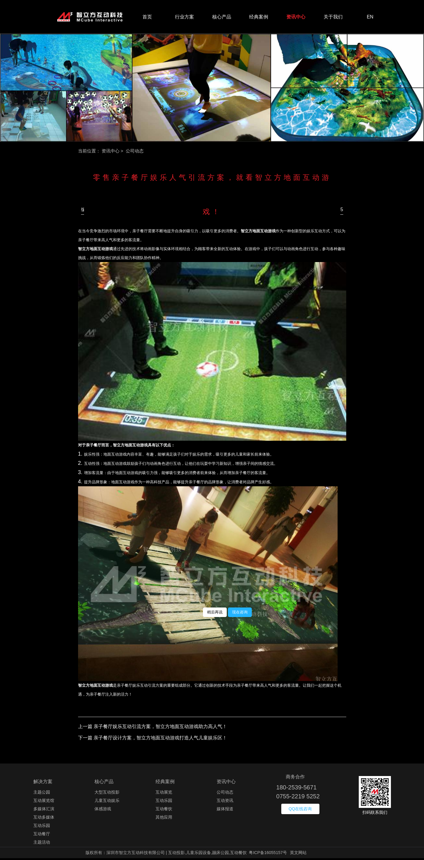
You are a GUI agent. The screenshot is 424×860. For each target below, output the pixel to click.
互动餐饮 (164, 810)
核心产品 (221, 17)
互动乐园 (41, 827)
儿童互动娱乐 (106, 802)
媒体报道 (225, 810)
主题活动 (41, 844)
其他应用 (164, 819)
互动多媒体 (43, 819)
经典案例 (258, 17)
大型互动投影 (106, 794)
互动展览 (164, 794)
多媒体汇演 (43, 810)
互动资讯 (225, 802)
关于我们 (333, 17)
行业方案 (184, 17)
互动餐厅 (41, 835)
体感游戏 (102, 810)
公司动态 (225, 794)
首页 (147, 17)
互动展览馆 (43, 802)
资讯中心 (295, 17)
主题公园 (41, 794)
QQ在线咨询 (300, 810)
